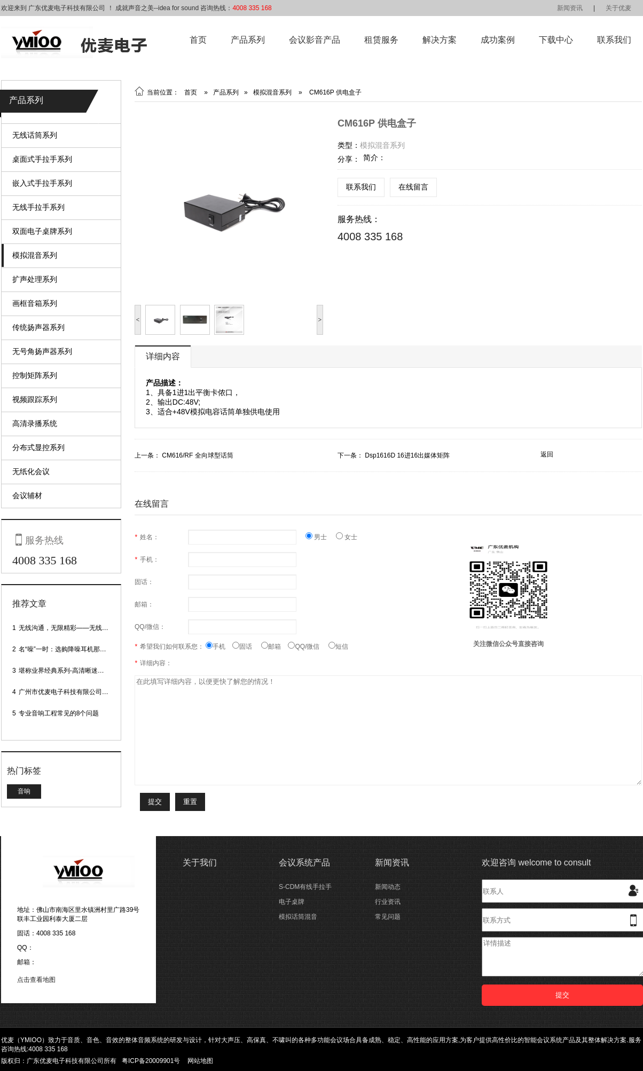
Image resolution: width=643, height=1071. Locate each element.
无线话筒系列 (34, 135)
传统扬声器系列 (38, 327)
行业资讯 (388, 901)
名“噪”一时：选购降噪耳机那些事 (66, 649)
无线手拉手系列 (38, 207)
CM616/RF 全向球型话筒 (197, 455)
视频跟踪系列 (34, 399)
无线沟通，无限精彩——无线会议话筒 (73, 628)
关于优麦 (618, 8)
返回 (546, 454)
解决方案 (439, 39)
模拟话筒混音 (298, 916)
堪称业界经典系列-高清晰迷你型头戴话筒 (77, 670)
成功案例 (498, 39)
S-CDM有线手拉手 (305, 887)
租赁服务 (381, 39)
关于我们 (200, 862)
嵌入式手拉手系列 (42, 183)
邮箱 (274, 646)
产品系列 (248, 39)
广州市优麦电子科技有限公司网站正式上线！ (83, 692)
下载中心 (556, 39)
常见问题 (388, 916)
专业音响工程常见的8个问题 (59, 713)
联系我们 (614, 39)
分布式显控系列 (38, 447)
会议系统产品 (304, 862)
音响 (24, 791)
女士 (346, 537)
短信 (338, 646)
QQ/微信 (308, 646)
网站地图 (200, 1061)
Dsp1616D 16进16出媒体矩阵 (407, 455)
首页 (198, 39)
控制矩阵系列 (34, 375)
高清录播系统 (34, 423)
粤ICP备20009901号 (151, 1061)
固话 (246, 646)
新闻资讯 (570, 8)
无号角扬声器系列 (42, 351)
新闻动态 (388, 887)
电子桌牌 (291, 901)
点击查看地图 (36, 979)
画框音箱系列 (34, 303)
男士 (320, 537)
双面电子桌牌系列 (42, 231)
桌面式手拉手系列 (42, 159)
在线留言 (413, 187)
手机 (219, 646)
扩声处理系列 (34, 279)
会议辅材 (27, 495)
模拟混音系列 (34, 255)
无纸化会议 (31, 471)
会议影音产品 (314, 39)
